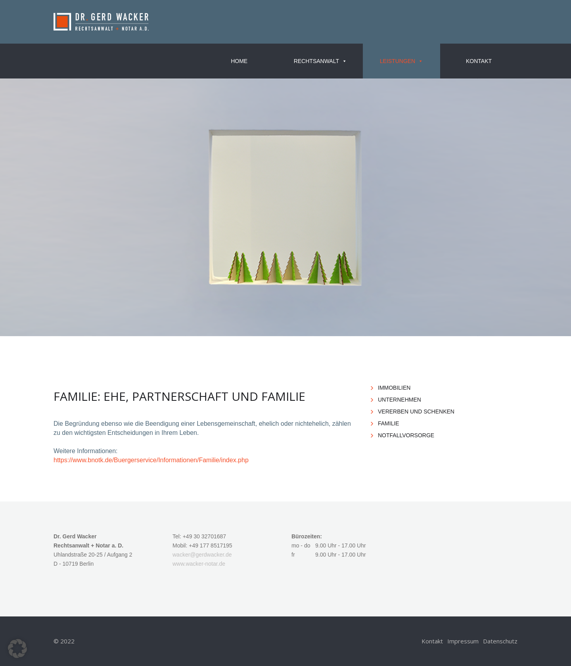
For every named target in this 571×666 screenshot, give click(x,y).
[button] (17, 648)
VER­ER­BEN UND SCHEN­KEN (416, 411)
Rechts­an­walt (320, 61)
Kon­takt (479, 61)
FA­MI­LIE (388, 423)
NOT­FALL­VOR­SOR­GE (406, 435)
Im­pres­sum (463, 641)
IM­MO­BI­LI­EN (394, 388)
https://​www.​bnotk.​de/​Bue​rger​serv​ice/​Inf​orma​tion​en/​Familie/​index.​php (151, 460)
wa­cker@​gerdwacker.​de (202, 554)
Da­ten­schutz (500, 641)
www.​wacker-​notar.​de (198, 564)
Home (239, 61)
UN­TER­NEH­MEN (399, 399)
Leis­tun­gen (401, 61)
